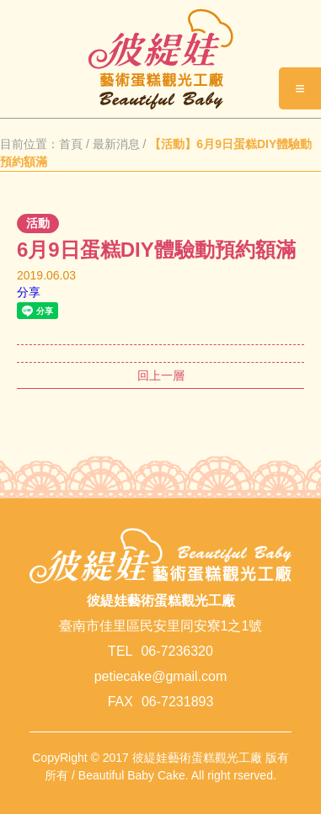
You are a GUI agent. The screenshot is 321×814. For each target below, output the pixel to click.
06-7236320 (176, 651)
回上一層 (161, 375)
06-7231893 (177, 701)
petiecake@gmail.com (160, 676)
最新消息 (116, 144)
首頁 (71, 144)
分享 (28, 292)
